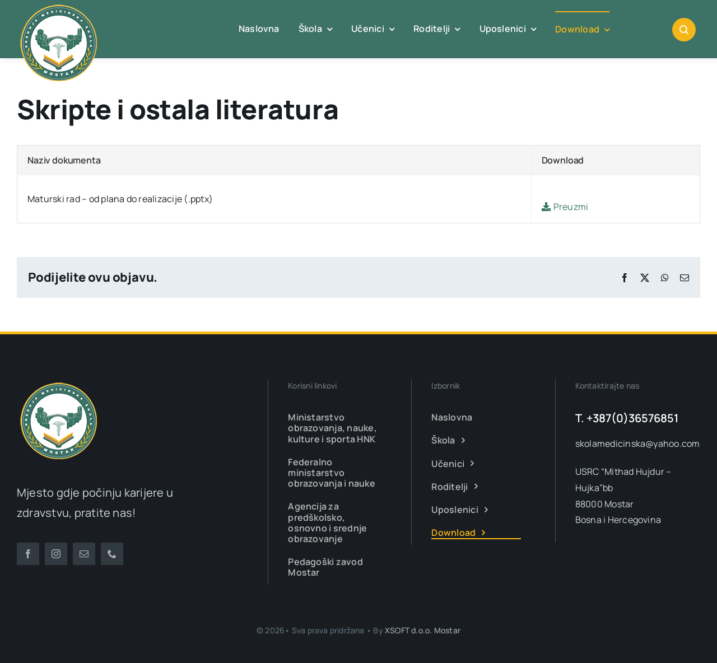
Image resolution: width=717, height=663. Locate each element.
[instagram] (56, 554)
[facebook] (28, 554)
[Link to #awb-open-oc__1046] (684, 29)
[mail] (84, 554)
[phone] (112, 554)
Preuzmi (565, 206)
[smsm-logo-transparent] (59, 383)
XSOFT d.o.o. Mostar (422, 630)
